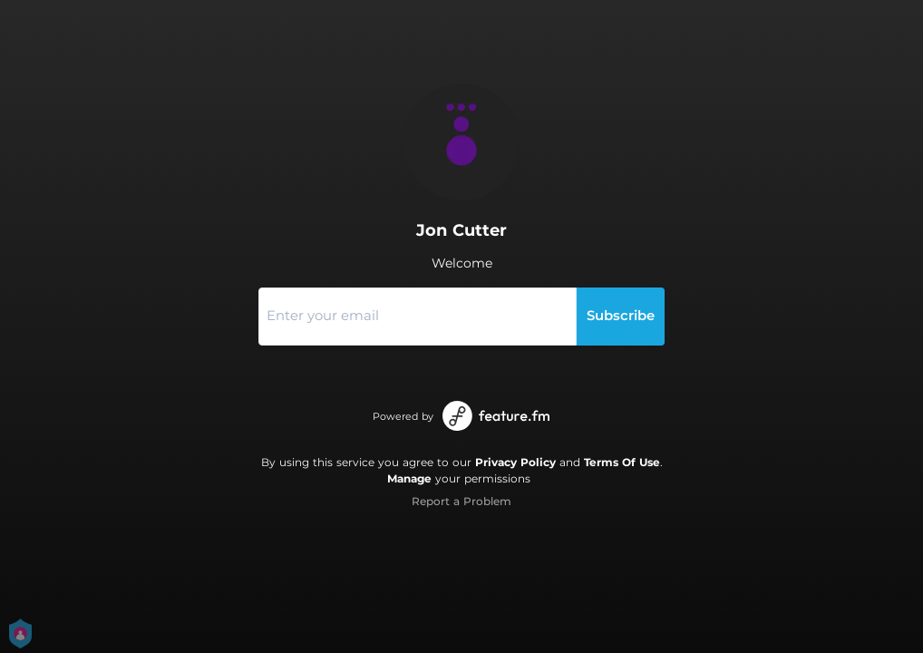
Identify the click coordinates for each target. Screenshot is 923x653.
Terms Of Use (622, 462)
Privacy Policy (515, 462)
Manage (409, 478)
